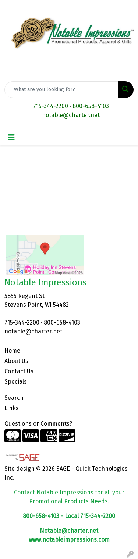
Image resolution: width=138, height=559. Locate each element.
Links (11, 408)
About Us (16, 360)
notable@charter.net (71, 115)
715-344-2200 (50, 106)
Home (12, 350)
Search (14, 397)
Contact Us (18, 371)
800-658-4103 (90, 106)
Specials (15, 381)
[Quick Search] (61, 89)
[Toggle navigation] (11, 137)
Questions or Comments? (38, 423)
